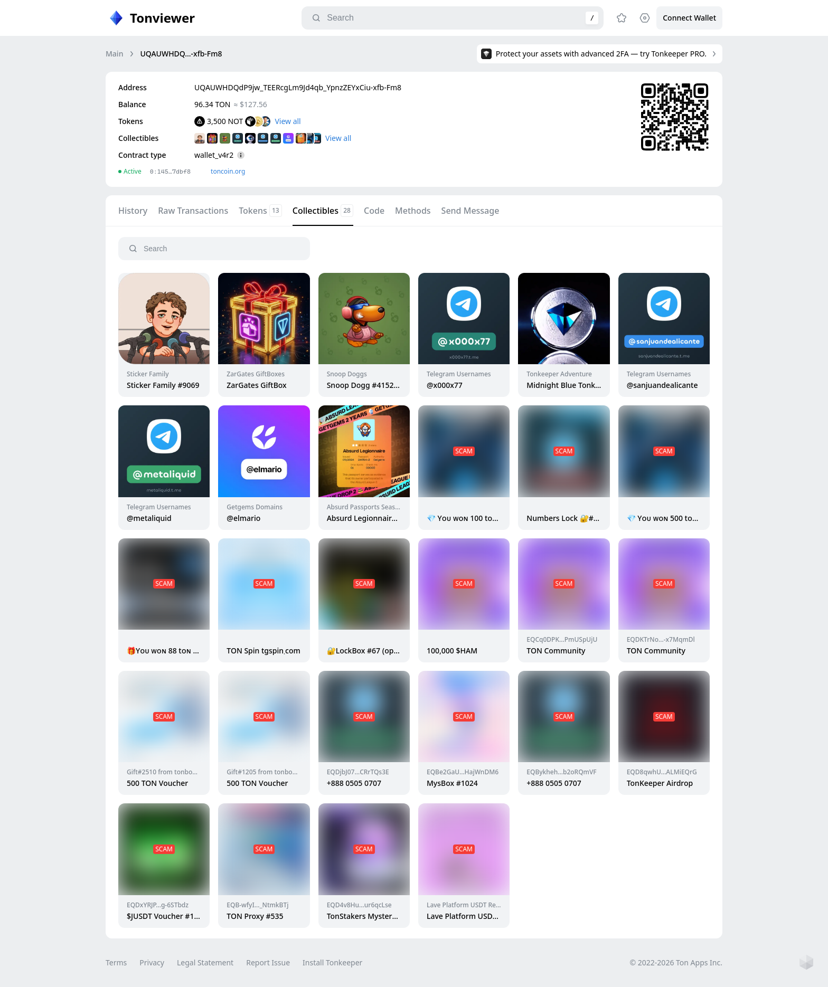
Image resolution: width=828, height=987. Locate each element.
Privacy (151, 962)
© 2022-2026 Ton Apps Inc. (676, 962)
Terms (116, 962)
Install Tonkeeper (332, 962)
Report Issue (268, 962)
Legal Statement (205, 962)
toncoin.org (228, 171)
